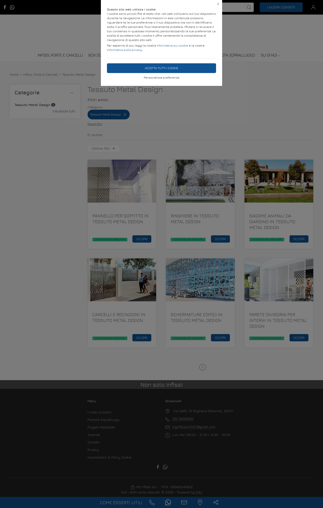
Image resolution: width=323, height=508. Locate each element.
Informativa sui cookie (172, 45)
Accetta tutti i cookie (161, 68)
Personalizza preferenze (161, 77)
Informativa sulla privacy (124, 50)
